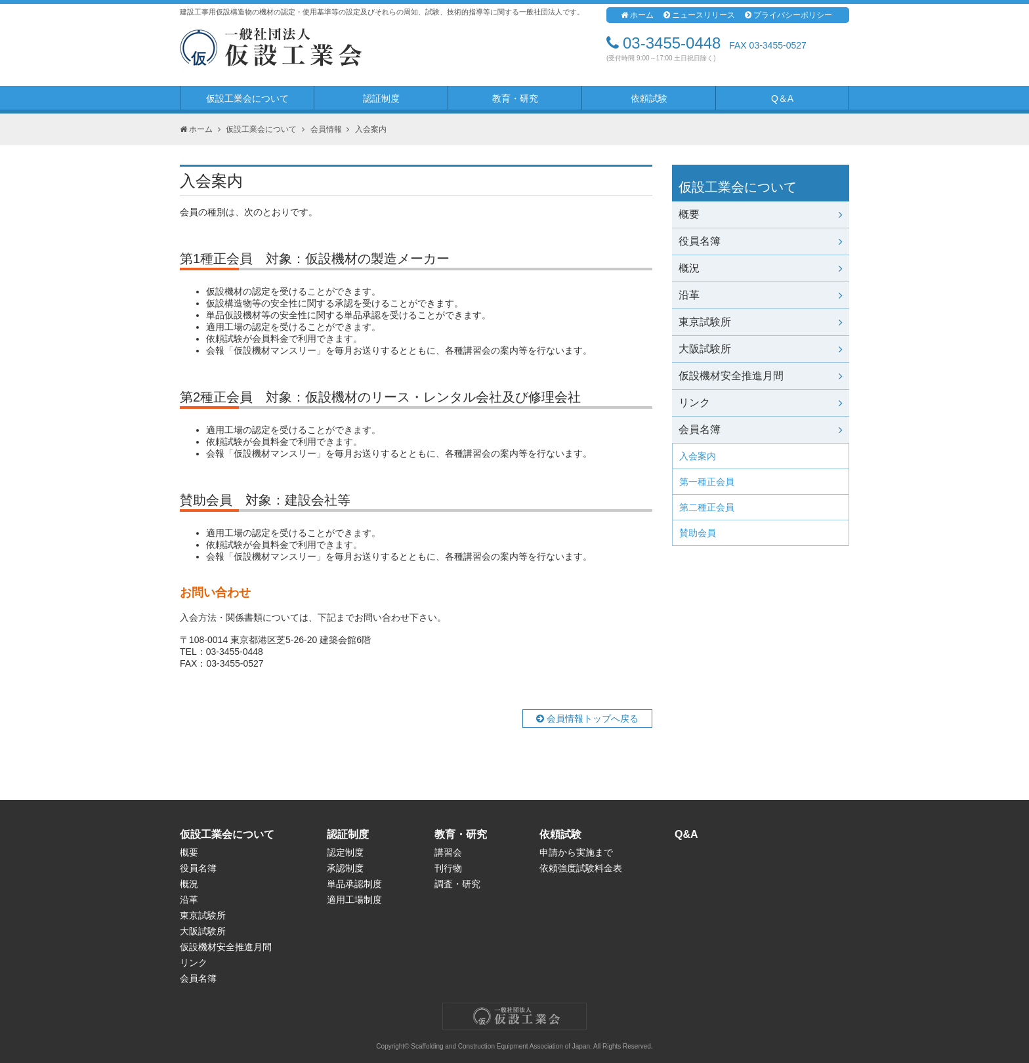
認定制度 (345, 852)
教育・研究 (515, 98)
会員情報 (326, 129)
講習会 (448, 852)
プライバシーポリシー (788, 15)
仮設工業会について (247, 98)
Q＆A (782, 98)
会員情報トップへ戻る (587, 718)
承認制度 (345, 868)
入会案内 (697, 456)
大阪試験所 (761, 348)
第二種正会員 (706, 507)
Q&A (686, 834)
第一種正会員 (706, 481)
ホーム (637, 15)
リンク (761, 402)
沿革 (761, 295)
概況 (761, 268)
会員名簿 (761, 429)
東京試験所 (761, 321)
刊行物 (448, 868)
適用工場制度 (354, 899)
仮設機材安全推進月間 (761, 375)
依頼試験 (649, 98)
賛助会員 (697, 533)
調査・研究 (457, 884)
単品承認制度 (354, 884)
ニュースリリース (699, 15)
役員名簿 (761, 241)
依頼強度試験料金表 (580, 868)
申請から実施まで (576, 852)
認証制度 (381, 98)
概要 (761, 214)
